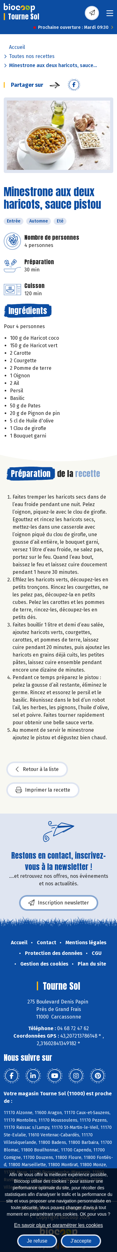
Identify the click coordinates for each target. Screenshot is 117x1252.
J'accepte (81, 1241)
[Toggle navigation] (109, 15)
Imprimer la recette (43, 790)
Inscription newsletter (58, 903)
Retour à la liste (37, 769)
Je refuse (37, 1241)
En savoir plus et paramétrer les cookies (58, 1225)
